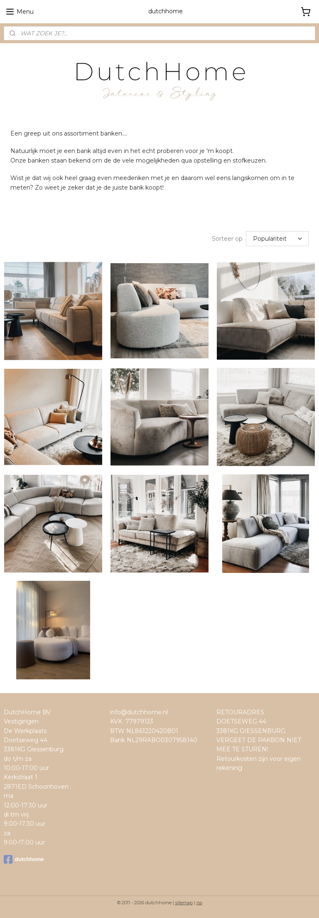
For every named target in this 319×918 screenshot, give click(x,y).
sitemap (184, 903)
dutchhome (24, 859)
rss (199, 903)
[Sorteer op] (277, 239)
